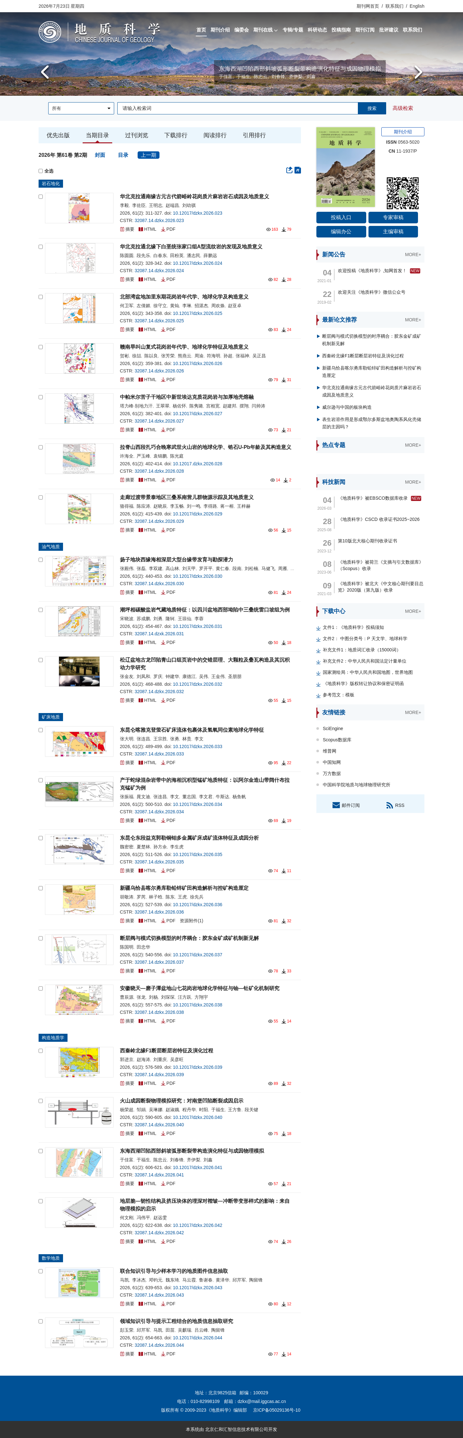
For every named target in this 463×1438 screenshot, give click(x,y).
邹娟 (141, 1109)
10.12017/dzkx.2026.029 (197, 513)
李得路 (210, 506)
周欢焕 (218, 305)
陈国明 (88, 76)
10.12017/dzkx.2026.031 (197, 626)
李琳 (186, 305)
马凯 (124, 1279)
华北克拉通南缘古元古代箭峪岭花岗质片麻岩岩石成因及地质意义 (194, 196)
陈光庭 (177, 456)
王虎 (182, 896)
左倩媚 (143, 305)
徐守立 (160, 305)
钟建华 (172, 676)
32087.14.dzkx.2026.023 (159, 220)
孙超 (227, 355)
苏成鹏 (143, 618)
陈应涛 (143, 506)
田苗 (170, 1330)
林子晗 (155, 896)
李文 (199, 738)
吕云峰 (201, 1330)
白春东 (160, 255)
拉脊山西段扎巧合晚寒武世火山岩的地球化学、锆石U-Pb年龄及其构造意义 (205, 447)
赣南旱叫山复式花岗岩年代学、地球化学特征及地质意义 (184, 347)
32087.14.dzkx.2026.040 (159, 1124)
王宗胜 (160, 738)
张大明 (126, 738)
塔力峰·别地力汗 (136, 405)
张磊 (141, 568)
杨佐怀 (179, 405)
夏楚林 (143, 846)
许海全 (126, 456)
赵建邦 (229, 405)
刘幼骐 (189, 205)
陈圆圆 (126, 255)
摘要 (127, 229)
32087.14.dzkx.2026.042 (159, 1232)
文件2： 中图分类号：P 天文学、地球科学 (365, 638)
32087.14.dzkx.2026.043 (159, 1295)
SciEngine (333, 728)
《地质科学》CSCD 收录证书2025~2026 (379, 519)
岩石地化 (51, 183)
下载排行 (175, 135)
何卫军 (126, 305)
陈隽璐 (196, 405)
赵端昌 (172, 205)
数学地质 (51, 1258)
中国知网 (332, 762)
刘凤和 (143, 676)
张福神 (242, 355)
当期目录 (97, 135)
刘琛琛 (168, 997)
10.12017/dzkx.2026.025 (197, 313)
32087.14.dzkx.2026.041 (159, 1174)
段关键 (251, 1109)
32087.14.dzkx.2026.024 (159, 270)
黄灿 (174, 305)
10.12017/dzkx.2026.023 (197, 213)
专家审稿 (393, 217)
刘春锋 (177, 1159)
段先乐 (143, 255)
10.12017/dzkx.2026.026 (197, 363)
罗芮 (141, 896)
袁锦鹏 (160, 456)
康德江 (189, 676)
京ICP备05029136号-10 (277, 1410)
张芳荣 (168, 355)
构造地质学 (53, 1037)
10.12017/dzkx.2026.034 (197, 804)
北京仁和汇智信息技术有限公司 (236, 1429)
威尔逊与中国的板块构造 (347, 407)
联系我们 (395, 6)
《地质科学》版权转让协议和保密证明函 (363, 683)
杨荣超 (126, 1109)
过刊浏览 (136, 135)
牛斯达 (222, 796)
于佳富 (126, 1159)
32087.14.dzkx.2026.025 (159, 320)
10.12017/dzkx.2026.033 (197, 746)
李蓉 (199, 618)
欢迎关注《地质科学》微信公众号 (371, 292)
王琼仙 (184, 618)
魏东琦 (172, 1279)
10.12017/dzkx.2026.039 (197, 1067)
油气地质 (51, 546)
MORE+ (413, 254)
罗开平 (206, 568)
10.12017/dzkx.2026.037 (197, 954)
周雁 (282, 568)
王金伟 (218, 676)
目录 (124, 155)
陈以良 (151, 355)
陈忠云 (160, 1159)
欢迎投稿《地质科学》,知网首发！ (372, 270)
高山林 (172, 568)
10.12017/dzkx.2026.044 (197, 1337)
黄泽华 (222, 1279)
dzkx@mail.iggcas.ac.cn (262, 1401)
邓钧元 (155, 1279)
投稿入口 (341, 217)
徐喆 (136, 355)
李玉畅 (177, 506)
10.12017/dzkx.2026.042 (197, 1225)
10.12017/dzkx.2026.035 (197, 854)
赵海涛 (143, 1059)
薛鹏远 (210, 255)
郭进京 (126, 1059)
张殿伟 (126, 568)
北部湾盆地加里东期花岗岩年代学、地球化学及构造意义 (184, 296)
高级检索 (403, 108)
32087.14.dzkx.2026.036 (159, 912)
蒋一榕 (227, 506)
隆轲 (170, 618)
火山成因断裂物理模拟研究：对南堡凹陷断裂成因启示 (181, 1100)
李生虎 (177, 846)
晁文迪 (143, 796)
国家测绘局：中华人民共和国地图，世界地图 (368, 672)
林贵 (186, 738)
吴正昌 (259, 355)
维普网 (329, 751)
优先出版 (58, 135)
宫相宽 (213, 405)
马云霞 (189, 1279)
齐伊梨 (193, 1159)
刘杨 (153, 997)
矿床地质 (51, 716)
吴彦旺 (177, 1059)
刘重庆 (160, 1059)
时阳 (203, 1109)
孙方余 (160, 846)
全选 (46, 171)
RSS (395, 804)
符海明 (213, 355)
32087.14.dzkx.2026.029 (159, 521)
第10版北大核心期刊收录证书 (367, 540)
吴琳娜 (155, 1109)
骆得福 (126, 506)
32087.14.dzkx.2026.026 (159, 370)
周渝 (199, 355)
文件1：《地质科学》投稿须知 (353, 627)
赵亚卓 (234, 305)
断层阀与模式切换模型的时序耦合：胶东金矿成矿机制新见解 (189, 938)
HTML (147, 229)
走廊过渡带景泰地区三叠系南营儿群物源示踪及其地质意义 (187, 497)
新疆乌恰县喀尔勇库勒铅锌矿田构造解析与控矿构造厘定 (184, 888)
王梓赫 (243, 506)
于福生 (218, 1109)
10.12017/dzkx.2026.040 (197, 1117)
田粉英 (177, 255)
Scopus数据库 (337, 739)
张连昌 (143, 738)
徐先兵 (197, 896)
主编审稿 (393, 231)
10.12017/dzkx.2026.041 (197, 1167)
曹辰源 (126, 997)
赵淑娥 (172, 1109)
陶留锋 (256, 1279)
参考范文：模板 (338, 694)
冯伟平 (143, 1217)
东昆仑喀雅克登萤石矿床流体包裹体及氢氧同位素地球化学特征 (192, 730)
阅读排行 (215, 135)
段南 (236, 568)
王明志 (155, 205)
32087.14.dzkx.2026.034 (159, 811)
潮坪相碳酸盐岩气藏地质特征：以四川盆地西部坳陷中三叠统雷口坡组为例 (205, 609)
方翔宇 (201, 997)
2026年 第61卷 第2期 (63, 155)
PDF (168, 229)
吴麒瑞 (184, 1330)
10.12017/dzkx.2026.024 (197, 263)
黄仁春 (222, 568)
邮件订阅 (346, 804)
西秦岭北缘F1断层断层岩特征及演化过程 (166, 1050)
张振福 (126, 796)
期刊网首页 (368, 6)
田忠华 (106, 76)
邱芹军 (239, 1279)
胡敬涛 (126, 896)
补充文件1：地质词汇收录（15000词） (362, 649)
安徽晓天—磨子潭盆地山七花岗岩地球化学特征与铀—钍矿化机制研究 (199, 988)
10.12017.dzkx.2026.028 (197, 463)
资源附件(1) (191, 920)
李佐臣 (139, 205)
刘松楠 (251, 568)
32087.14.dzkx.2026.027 (159, 421)
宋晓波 (126, 618)
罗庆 (157, 676)
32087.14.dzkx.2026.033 (159, 753)
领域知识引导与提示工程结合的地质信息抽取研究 (176, 1321)
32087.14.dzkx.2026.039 (159, 1074)
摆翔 (244, 405)
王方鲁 (234, 1109)
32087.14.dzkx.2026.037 (159, 962)
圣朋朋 (234, 676)
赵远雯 (160, 1217)
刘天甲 (189, 568)
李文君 (206, 796)
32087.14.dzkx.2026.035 (159, 861)
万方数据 (332, 773)
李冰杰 (139, 1279)
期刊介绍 (403, 131)
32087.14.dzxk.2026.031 (159, 633)
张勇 (174, 738)
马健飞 (268, 568)
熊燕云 (184, 355)
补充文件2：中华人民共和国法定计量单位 (364, 661)
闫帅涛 (258, 405)
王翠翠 (162, 405)
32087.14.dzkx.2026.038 (159, 1012)
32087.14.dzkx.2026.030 (159, 583)
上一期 (148, 155)
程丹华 (189, 1109)
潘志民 (193, 255)
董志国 (189, 796)
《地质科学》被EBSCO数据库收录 (373, 498)
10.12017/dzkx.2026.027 (197, 413)
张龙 (141, 997)
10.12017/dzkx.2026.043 (197, 1287)
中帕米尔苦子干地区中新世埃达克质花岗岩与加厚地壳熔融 (187, 397)
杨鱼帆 (239, 796)
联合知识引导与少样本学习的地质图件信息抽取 (174, 1271)
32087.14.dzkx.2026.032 (159, 691)
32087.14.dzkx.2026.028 (159, 471)
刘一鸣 (193, 506)
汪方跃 (184, 997)
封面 (100, 155)
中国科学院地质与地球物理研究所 (356, 784)
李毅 (124, 205)
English (417, 6)
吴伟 (203, 676)
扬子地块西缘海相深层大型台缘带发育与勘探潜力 (176, 559)
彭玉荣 (126, 1330)
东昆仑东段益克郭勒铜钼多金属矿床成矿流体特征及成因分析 (189, 838)
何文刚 (126, 1217)
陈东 (170, 896)
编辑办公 (341, 231)
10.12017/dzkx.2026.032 (197, 684)
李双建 (155, 568)
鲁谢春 (206, 1279)
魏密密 (126, 846)
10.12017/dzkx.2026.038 (197, 1004)
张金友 (126, 676)
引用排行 (254, 135)
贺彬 (124, 355)
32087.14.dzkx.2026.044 (159, 1345)
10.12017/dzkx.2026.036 (197, 904)
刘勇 (157, 618)
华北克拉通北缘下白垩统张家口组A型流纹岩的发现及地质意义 (191, 246)
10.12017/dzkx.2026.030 (197, 576)
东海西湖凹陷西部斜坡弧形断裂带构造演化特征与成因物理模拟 (192, 1151)
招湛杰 (201, 305)
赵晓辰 (160, 506)
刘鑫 (208, 1159)
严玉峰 (143, 456)
